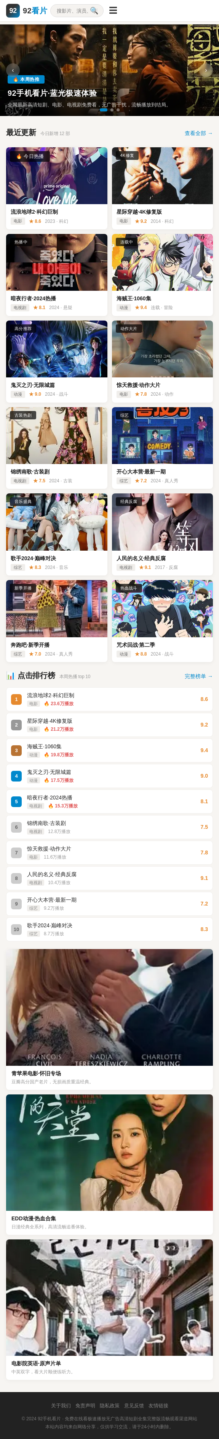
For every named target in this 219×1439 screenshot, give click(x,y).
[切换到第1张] (103, 109)
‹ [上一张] (13, 70)
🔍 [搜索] (94, 11)
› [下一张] (206, 70)
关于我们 (61, 1405)
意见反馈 (134, 1405)
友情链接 (158, 1405)
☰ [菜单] (113, 10)
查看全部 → (199, 133)
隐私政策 (110, 1405)
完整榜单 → (199, 676)
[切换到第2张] (111, 109)
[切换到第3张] (118, 109)
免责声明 (85, 1405)
